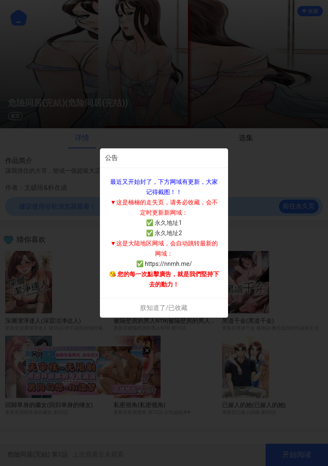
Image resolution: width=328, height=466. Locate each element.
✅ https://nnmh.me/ (164, 263)
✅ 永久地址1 (164, 222)
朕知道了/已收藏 (163, 308)
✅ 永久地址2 (164, 233)
